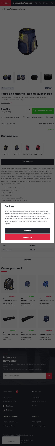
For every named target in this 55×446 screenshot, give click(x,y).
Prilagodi (27, 230)
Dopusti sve (27, 237)
